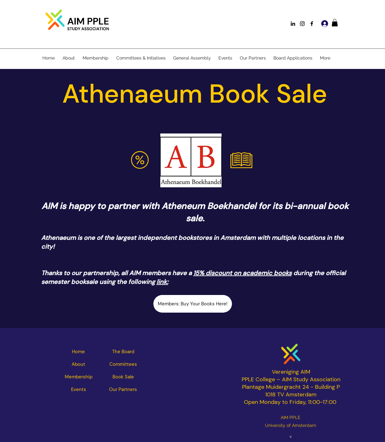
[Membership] (79, 377)
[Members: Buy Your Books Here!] (192, 304)
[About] (79, 364)
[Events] (79, 389)
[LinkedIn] (293, 23)
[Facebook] (312, 23)
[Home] (79, 351)
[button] (335, 22)
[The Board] (123, 351)
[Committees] (123, 364)
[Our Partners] (123, 389)
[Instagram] (302, 23)
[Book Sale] (123, 377)
